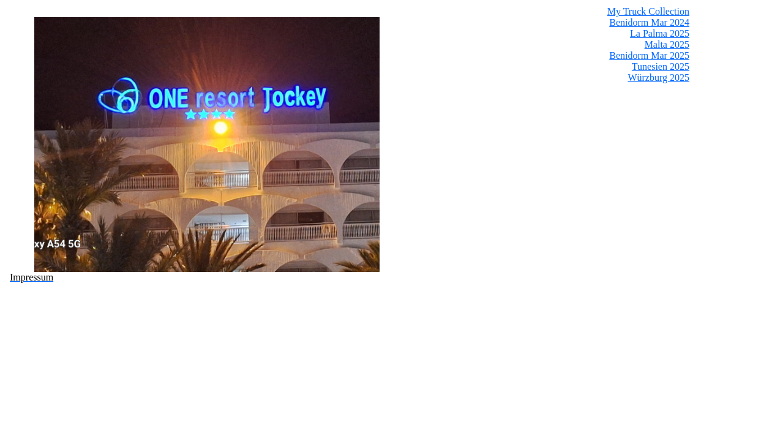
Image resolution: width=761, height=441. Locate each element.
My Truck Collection (648, 11)
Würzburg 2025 (658, 77)
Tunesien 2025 (660, 66)
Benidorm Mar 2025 (649, 55)
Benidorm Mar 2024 (649, 22)
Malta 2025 (667, 44)
